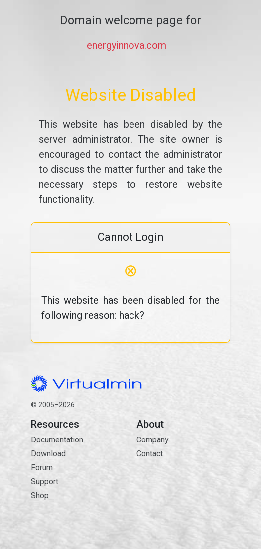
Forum (42, 467)
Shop (40, 495)
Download (48, 453)
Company (152, 439)
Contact (183, 489)
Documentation (57, 439)
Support (44, 481)
